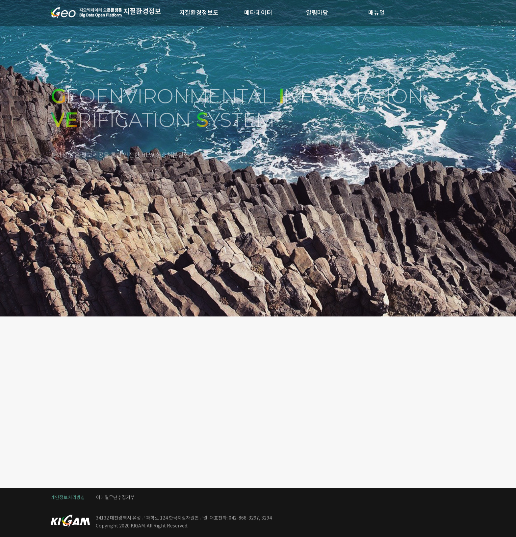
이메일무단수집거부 (115, 497)
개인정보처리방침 (68, 497)
